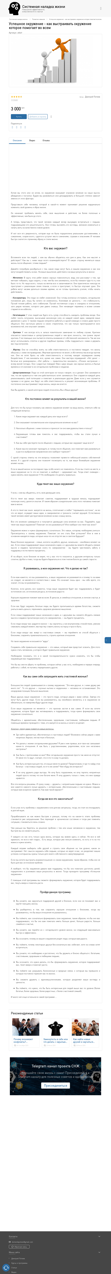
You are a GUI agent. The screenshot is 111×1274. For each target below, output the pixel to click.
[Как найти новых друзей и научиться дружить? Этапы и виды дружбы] (85, 1027)
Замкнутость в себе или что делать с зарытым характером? (55, 1040)
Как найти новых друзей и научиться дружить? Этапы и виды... (83, 1040)
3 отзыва (14, 100)
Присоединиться (55, 1085)
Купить (19, 116)
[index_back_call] (6, 1267)
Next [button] (97, 1032)
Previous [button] (14, 1032)
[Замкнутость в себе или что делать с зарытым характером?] (55, 1027)
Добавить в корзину (38, 116)
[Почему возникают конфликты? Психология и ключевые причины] (25, 1027)
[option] (26, 1033)
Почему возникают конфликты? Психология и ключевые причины (24, 1040)
